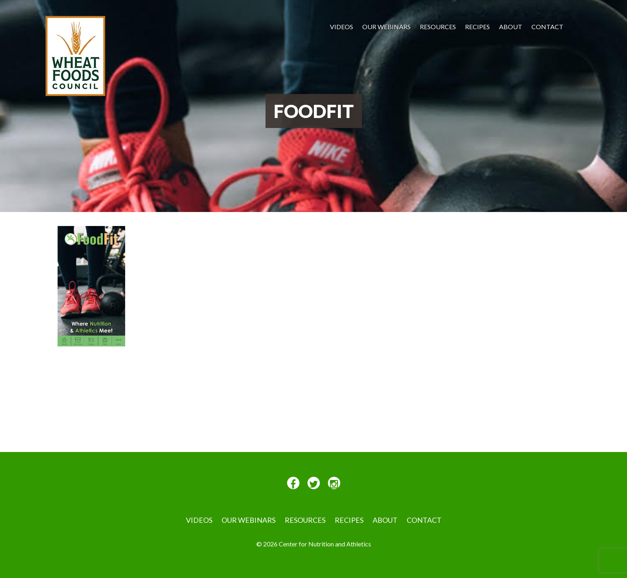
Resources (438, 26)
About (510, 26)
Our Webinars (386, 26)
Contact (547, 26)
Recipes (477, 26)
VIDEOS (341, 26)
